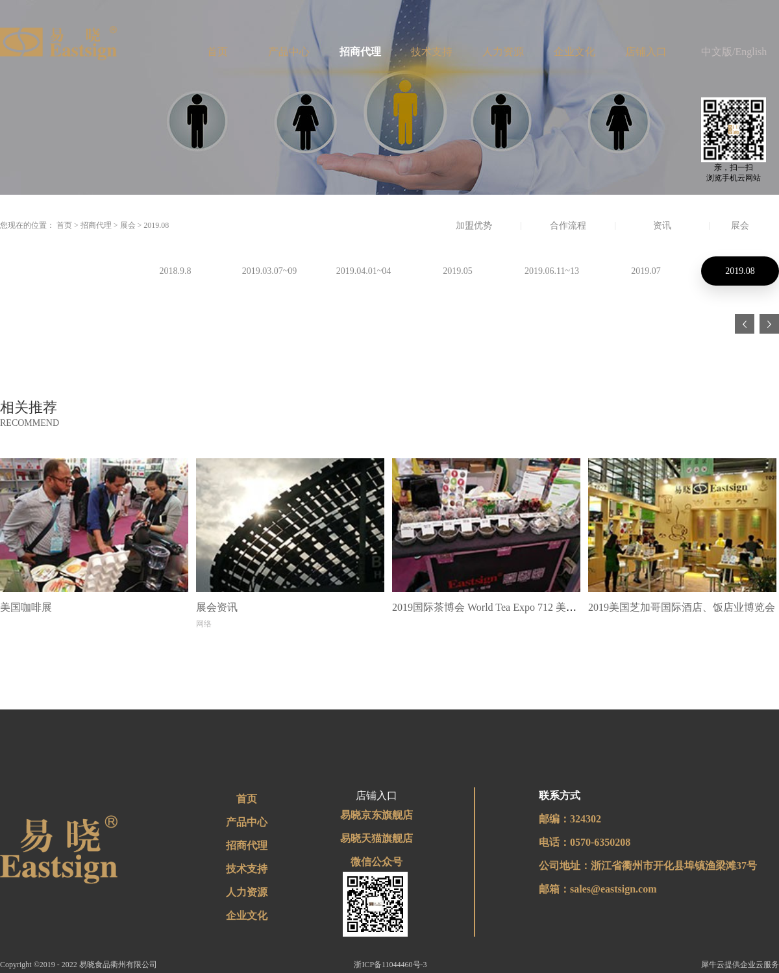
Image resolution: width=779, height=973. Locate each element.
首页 (217, 51)
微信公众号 (376, 861)
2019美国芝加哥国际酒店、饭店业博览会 (681, 607)
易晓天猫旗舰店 (376, 838)
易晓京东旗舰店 (376, 814)
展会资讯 (217, 607)
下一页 (769, 324)
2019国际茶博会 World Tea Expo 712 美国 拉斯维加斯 (511, 607)
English (751, 51)
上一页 (744, 324)
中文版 (716, 51)
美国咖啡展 (26, 607)
